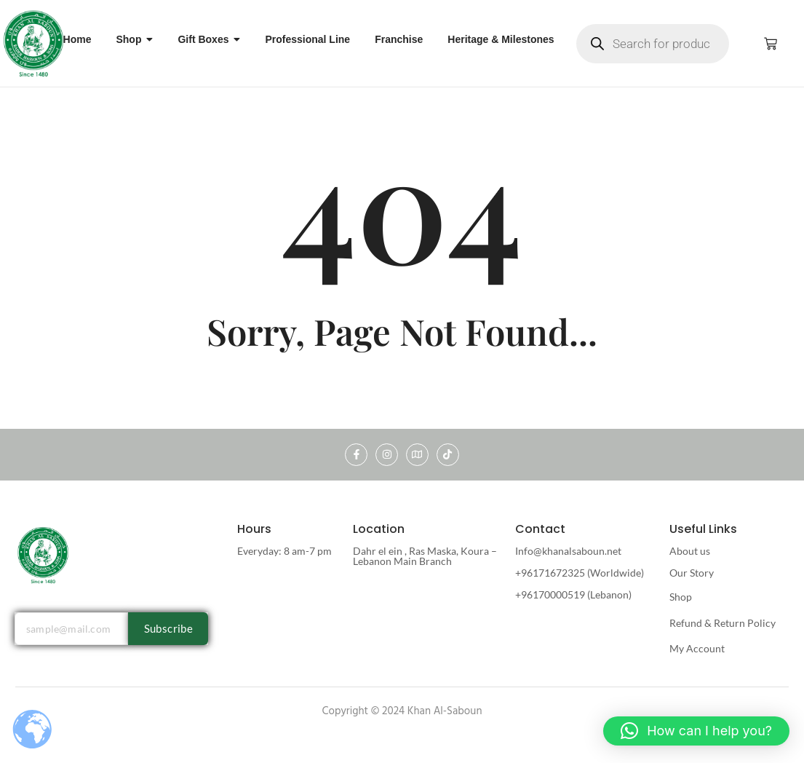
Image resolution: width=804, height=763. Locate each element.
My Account (697, 648)
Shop (680, 596)
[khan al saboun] (34, 42)
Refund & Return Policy (722, 623)
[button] (696, 731)
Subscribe (169, 628)
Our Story (691, 572)
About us (689, 551)
